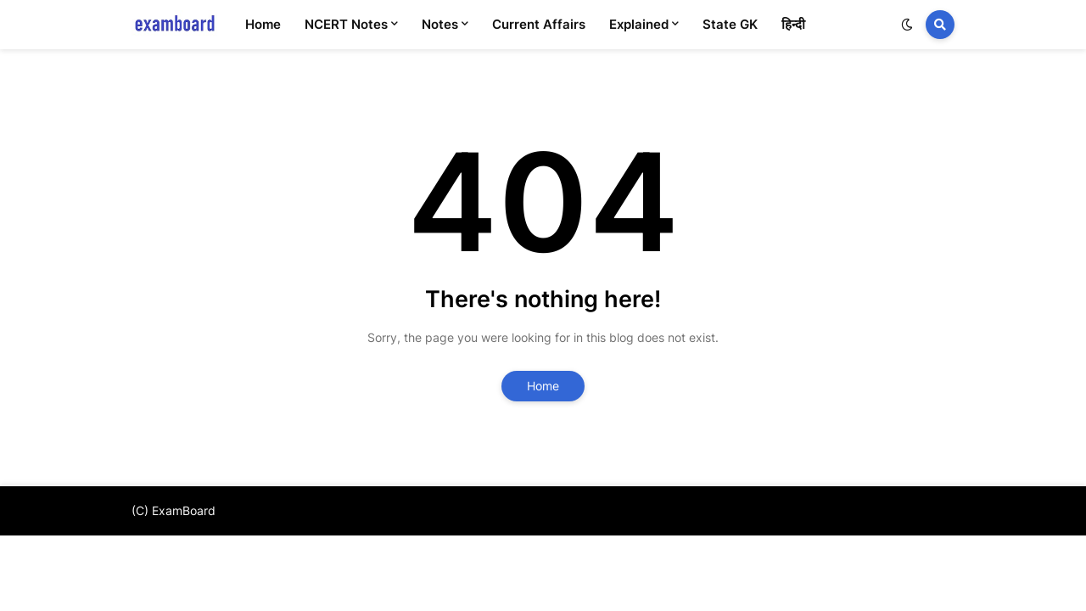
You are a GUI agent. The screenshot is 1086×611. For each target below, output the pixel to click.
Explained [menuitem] (639, 24)
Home (543, 385)
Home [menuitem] (263, 24)
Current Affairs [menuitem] (538, 24)
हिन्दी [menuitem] (793, 24)
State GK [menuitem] (730, 24)
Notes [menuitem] (440, 24)
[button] (907, 24)
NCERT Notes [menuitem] (346, 24)
